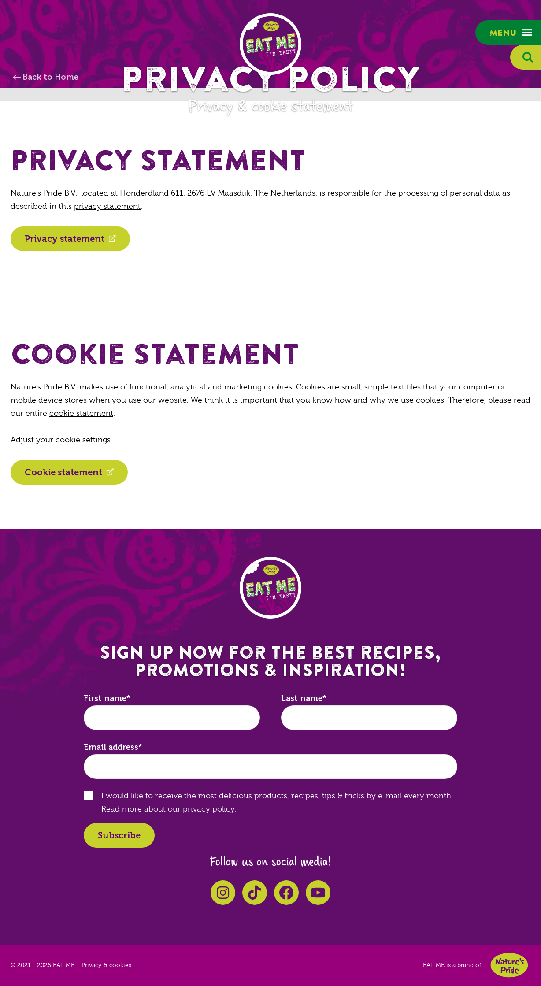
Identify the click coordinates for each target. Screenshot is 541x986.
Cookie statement (63, 472)
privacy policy (208, 809)
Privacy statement (64, 239)
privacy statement (107, 206)
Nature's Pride (509, 965)
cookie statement (81, 413)
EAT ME (270, 44)
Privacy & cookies (106, 965)
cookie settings (83, 440)
